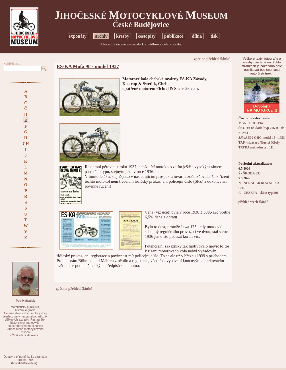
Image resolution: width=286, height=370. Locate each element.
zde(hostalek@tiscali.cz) (24, 362)
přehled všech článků (253, 202)
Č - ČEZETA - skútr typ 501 (258, 193)
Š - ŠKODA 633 (249, 173)
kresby (122, 36)
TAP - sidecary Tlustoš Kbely (259, 142)
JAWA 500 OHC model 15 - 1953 (261, 138)
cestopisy (147, 36)
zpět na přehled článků (212, 59)
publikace (173, 36)
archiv (101, 36)
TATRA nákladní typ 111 (256, 147)
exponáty (78, 36)
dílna (197, 36)
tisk (214, 36)
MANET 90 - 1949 (251, 123)
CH (25, 143)
